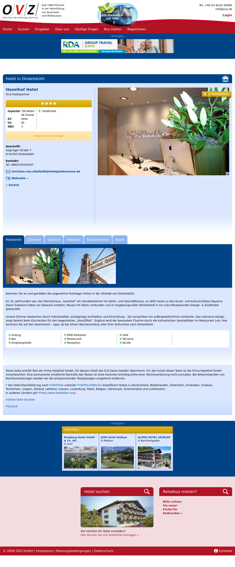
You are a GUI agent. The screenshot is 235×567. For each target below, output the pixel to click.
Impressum (44, 551)
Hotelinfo (13, 240)
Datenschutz (103, 551)
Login (227, 15)
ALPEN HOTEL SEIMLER (154, 437)
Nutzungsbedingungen (73, 551)
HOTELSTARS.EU (91, 385)
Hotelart (74, 240)
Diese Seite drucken (21, 399)
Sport (120, 240)
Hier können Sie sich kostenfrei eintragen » (110, 535)
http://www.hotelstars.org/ (58, 392)
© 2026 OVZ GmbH (18, 551)
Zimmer (34, 240)
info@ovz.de (224, 9)
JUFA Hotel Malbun (114, 437)
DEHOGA (57, 385)
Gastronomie (98, 240)
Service (53, 240)
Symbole (225, 551)
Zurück (13, 406)
